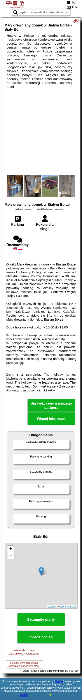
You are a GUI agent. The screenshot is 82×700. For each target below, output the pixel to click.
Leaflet (51, 606)
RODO (24, 695)
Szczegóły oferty (41, 619)
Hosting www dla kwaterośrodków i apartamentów (24, 664)
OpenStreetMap (67, 606)
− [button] (10, 555)
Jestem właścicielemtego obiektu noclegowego (24, 652)
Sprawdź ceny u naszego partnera (51, 405)
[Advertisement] (41, 132)
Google (59, 681)
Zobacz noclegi (41, 637)
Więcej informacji (51, 419)
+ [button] (10, 549)
